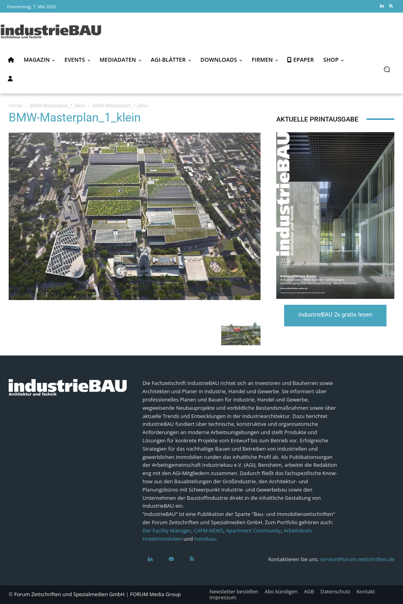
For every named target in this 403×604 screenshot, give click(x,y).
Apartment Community (253, 530)
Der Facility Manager (166, 530)
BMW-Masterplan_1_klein (57, 105)
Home (15, 105)
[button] (386, 69)
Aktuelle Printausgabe (317, 119)
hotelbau (205, 538)
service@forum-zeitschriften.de (357, 559)
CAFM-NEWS (209, 530)
